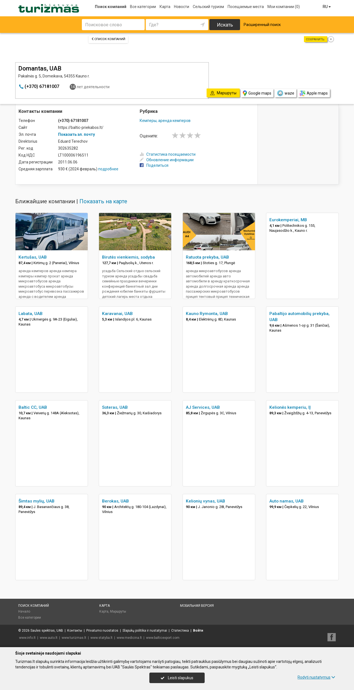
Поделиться (154, 165)
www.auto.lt (49, 638)
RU (327, 6)
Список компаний (108, 39)
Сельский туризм (208, 6)
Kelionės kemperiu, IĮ (290, 407)
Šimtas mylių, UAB (36, 501)
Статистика (180, 630)
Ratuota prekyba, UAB (207, 257)
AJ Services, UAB (203, 407)
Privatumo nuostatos (102, 630)
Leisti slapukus (177, 678)
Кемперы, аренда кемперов (165, 120)
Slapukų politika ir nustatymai (145, 630)
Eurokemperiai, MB (288, 219)
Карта (165, 6)
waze (285, 93)
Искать (225, 25)
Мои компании (283, 6)
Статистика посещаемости (168, 154)
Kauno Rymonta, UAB (207, 313)
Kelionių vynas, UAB (205, 501)
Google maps (257, 93)
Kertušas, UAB (33, 257)
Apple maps (314, 93)
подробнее (108, 169)
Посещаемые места (246, 6)
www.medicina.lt (129, 638)
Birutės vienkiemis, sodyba (128, 257)
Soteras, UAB (115, 407)
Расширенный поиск (262, 24)
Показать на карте (103, 201)
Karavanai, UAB (117, 313)
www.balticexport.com (162, 638)
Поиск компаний (110, 6)
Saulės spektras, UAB (46, 630)
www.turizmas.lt (74, 638)
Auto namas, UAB (286, 501)
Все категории (143, 6)
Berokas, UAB (115, 501)
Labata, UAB (31, 313)
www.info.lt (27, 638)
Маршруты (118, 611)
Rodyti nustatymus (316, 677)
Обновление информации (167, 160)
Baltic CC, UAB (33, 407)
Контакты (74, 630)
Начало (24, 611)
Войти (198, 630)
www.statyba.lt (101, 638)
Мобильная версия (197, 606)
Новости (181, 6)
